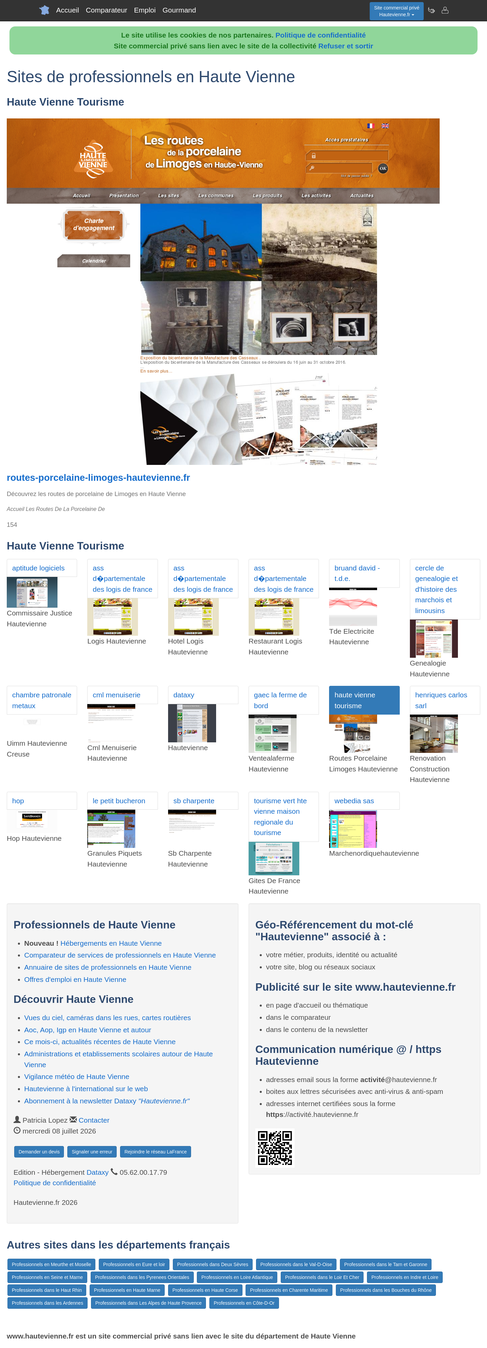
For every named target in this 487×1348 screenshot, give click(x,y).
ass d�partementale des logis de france (122, 578)
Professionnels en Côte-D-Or (244, 1303)
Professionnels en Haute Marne (127, 1290)
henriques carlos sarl (441, 700)
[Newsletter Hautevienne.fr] (431, 10)
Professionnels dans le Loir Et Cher (322, 1277)
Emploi (145, 10)
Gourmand (179, 10)
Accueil (67, 10)
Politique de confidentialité (321, 35)
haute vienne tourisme (354, 700)
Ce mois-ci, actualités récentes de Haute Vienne (100, 1042)
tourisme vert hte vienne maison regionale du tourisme (280, 817)
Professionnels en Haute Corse (205, 1290)
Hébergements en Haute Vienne (111, 943)
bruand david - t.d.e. (357, 573)
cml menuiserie (116, 695)
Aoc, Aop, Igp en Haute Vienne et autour (88, 1030)
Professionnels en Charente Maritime (289, 1290)
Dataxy (98, 1172)
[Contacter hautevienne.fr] (444, 10)
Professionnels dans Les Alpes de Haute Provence (148, 1303)
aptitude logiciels (38, 568)
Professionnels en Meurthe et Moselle (51, 1264)
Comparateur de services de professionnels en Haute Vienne (120, 955)
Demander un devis (39, 1151)
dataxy (183, 695)
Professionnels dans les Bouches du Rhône (386, 1290)
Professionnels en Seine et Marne (47, 1277)
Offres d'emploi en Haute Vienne (75, 979)
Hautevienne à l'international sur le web (86, 1089)
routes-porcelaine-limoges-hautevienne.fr (98, 477)
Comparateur (106, 10)
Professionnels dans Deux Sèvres (212, 1264)
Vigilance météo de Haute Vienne (77, 1076)
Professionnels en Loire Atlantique (237, 1277)
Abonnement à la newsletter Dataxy (107, 1101)
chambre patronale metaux (41, 700)
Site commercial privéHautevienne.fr (396, 11)
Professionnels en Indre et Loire (404, 1277)
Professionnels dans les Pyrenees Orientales (142, 1277)
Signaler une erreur (92, 1151)
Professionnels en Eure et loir (134, 1264)
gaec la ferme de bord (280, 700)
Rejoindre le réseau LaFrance (155, 1151)
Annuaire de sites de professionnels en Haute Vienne (108, 967)
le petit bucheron (119, 801)
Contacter (94, 1120)
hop (18, 801)
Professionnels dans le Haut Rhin (47, 1290)
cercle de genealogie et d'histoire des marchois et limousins (436, 589)
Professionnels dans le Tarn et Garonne (385, 1264)
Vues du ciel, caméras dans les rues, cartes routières (107, 1017)
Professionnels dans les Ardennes (47, 1303)
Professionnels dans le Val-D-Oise (296, 1264)
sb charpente (193, 801)
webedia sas (354, 801)
